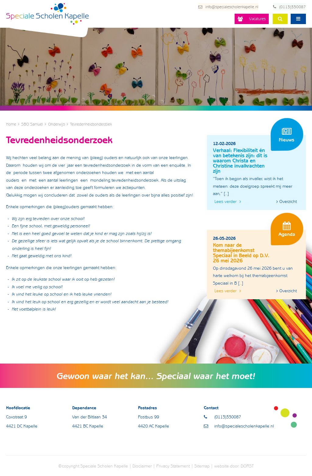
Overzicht (286, 201)
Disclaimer (142, 465)
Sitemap (202, 465)
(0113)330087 (289, 6)
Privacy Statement (173, 465)
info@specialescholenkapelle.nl (223, 6)
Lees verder (227, 201)
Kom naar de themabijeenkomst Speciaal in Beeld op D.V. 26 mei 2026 (241, 253)
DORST (247, 465)
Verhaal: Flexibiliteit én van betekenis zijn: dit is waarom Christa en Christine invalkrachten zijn (240, 160)
